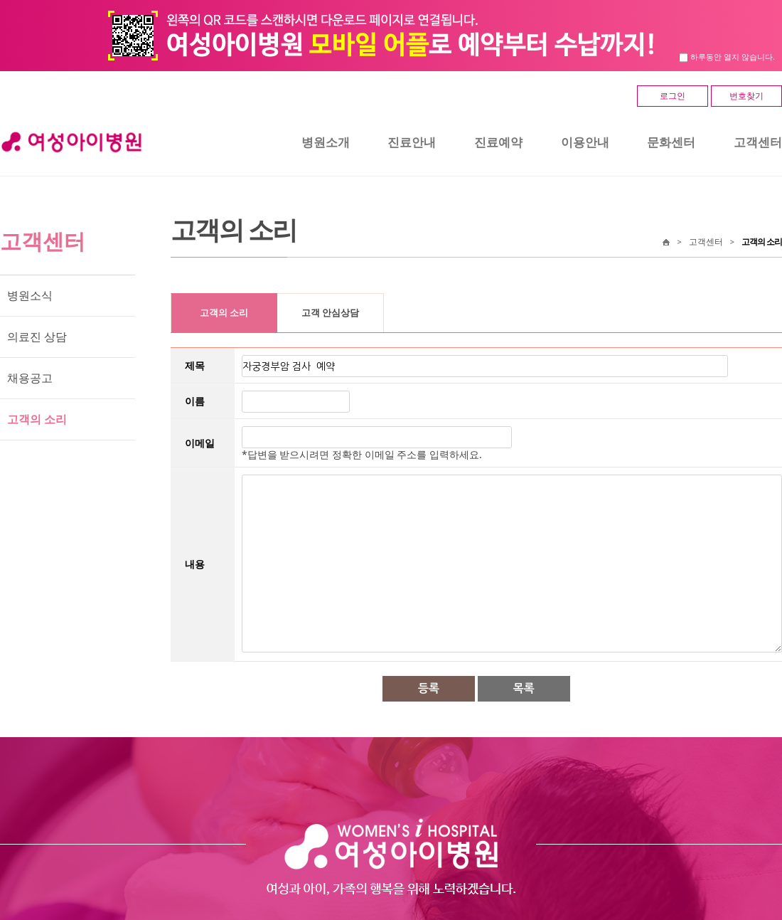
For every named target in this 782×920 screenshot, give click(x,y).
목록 (524, 688)
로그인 (672, 96)
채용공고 (30, 378)
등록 (428, 688)
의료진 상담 (37, 336)
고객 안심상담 (330, 313)
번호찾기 (746, 96)
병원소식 (30, 295)
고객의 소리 (37, 419)
